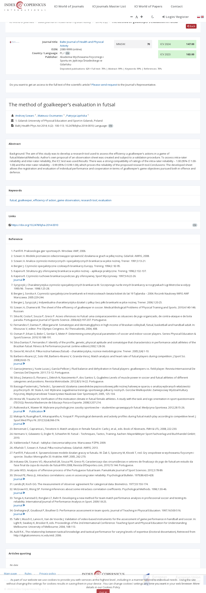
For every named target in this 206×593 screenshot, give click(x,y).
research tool (89, 200)
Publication (37, 411)
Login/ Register (175, 17)
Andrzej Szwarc (24, 115)
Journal (19, 280)
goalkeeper (25, 200)
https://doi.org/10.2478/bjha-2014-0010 (34, 225)
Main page (10, 573)
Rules (28, 573)
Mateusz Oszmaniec (50, 115)
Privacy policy (47, 573)
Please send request (104, 84)
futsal (13, 200)
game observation (68, 200)
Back (191, 26)
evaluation (104, 200)
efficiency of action (44, 200)
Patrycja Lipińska (76, 115)
